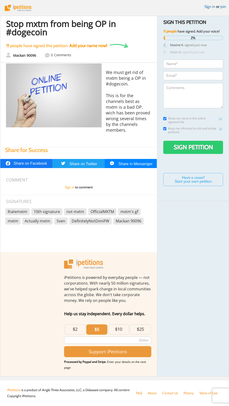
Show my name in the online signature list (184, 120)
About (152, 393)
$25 (140, 329)
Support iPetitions (108, 351)
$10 (118, 329)
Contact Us (170, 393)
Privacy (189, 393)
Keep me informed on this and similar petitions (189, 130)
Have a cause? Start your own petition (193, 179)
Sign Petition (193, 147)
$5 (96, 329)
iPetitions (114, 8)
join (223, 6)
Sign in (209, 6)
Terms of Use (208, 393)
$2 (75, 329)
